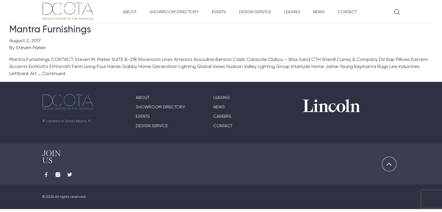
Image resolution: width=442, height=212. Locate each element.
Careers (222, 116)
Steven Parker (31, 47)
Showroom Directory (174, 11)
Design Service (255, 11)
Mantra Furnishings (50, 29)
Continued (53, 73)
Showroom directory (160, 107)
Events (219, 11)
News (319, 11)
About (130, 11)
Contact (347, 11)
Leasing (292, 11)
